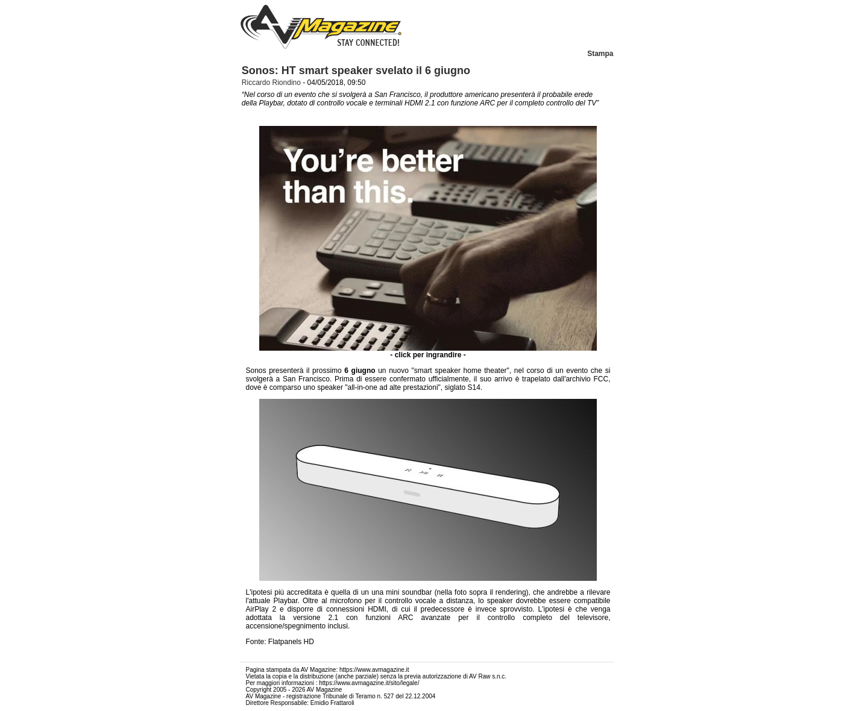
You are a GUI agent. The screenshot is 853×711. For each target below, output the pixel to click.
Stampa (600, 53)
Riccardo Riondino (271, 82)
